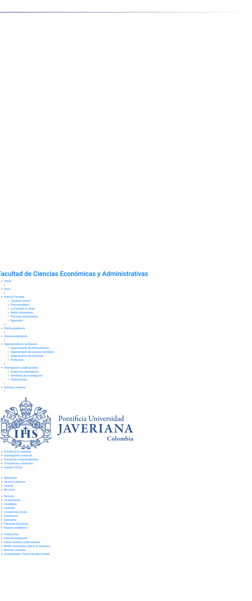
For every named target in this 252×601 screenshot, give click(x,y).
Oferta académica (14, 328)
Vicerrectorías (12, 500)
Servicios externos (15, 481)
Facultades (10, 504)
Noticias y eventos (14, 387)
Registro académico (15, 527)
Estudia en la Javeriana (17, 451)
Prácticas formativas (16, 523)
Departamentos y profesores (20, 344)
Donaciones (11, 515)
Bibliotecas (10, 477)
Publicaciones (19, 379)
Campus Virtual (13, 467)
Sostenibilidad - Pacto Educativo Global (27, 554)
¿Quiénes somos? (21, 300)
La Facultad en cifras (23, 308)
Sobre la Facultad (14, 296)
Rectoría (9, 496)
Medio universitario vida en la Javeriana (27, 546)
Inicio (7, 288)
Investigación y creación (18, 455)
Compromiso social (15, 512)
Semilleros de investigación (26, 375)
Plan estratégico (20, 304)
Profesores (17, 359)
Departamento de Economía (27, 355)
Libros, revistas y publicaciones (22, 542)
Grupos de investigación (25, 371)
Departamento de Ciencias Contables (32, 352)
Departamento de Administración (30, 348)
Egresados (17, 320)
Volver (7, 281)
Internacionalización (16, 336)
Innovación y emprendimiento (21, 459)
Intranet (8, 485)
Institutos (9, 508)
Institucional (11, 534)
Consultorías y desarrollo (18, 463)
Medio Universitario (22, 312)
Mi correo (9, 489)
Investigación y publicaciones (21, 367)
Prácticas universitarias (24, 316)
